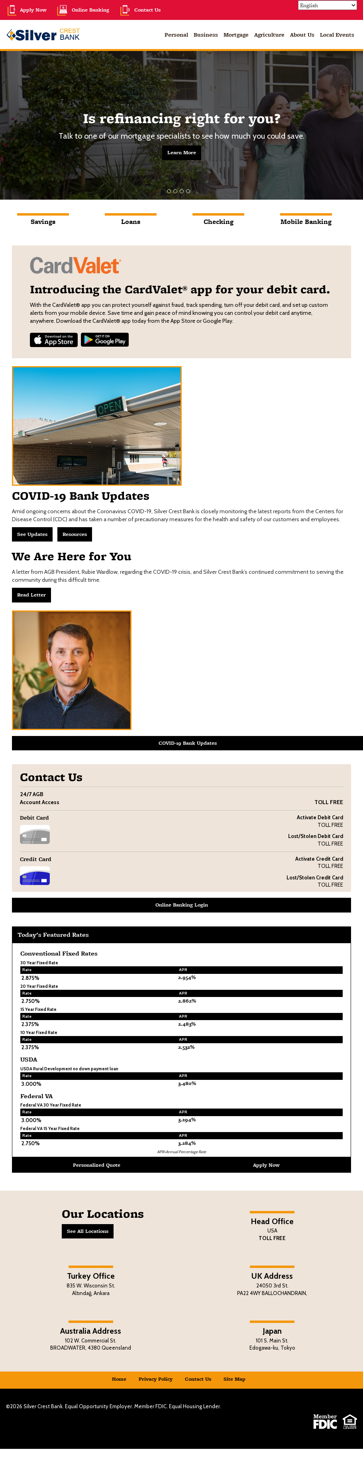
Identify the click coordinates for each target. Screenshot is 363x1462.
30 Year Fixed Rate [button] (39, 963)
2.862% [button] (187, 1001)
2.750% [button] (31, 1001)
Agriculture (269, 35)
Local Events (337, 35)
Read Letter (31, 595)
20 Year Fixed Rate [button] (39, 986)
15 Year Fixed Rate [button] (38, 1009)
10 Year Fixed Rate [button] (38, 1032)
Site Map (234, 1379)
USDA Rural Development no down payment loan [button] (69, 1068)
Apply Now (26, 10)
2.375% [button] (30, 1024)
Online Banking (82, 10)
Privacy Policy (156, 1379)
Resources (75, 534)
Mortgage (236, 35)
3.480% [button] (187, 1083)
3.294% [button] (187, 1119)
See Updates (32, 534)
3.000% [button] (31, 1084)
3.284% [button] (187, 1143)
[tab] (43, 226)
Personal (176, 35)
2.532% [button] (186, 1047)
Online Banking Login (181, 905)
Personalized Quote (96, 1165)
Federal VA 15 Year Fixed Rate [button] (50, 1128)
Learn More (181, 152)
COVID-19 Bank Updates (188, 743)
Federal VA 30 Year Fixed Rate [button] (50, 1105)
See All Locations (87, 1231)
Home (119, 1379)
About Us (302, 35)
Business (206, 35)
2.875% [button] (30, 978)
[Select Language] (327, 5)
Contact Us (140, 10)
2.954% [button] (187, 977)
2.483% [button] (187, 1024)
